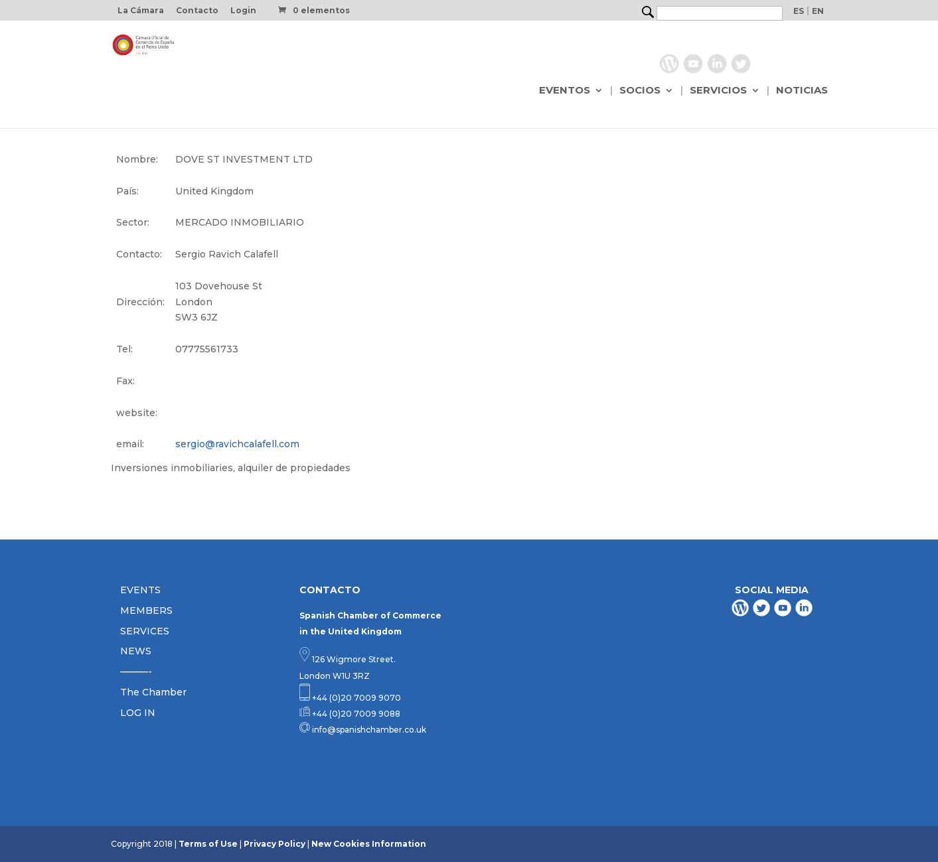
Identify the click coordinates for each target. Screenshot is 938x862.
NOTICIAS (802, 91)
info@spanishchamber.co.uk (368, 730)
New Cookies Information (368, 844)
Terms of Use (208, 844)
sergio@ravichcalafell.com (237, 444)
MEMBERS (146, 610)
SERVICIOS (718, 91)
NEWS (135, 651)
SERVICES (144, 631)
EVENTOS (564, 91)
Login (243, 11)
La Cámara (140, 11)
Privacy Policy (274, 844)
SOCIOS (640, 91)
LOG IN (137, 713)
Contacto (197, 11)
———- (136, 672)
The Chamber (153, 692)
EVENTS (140, 590)
